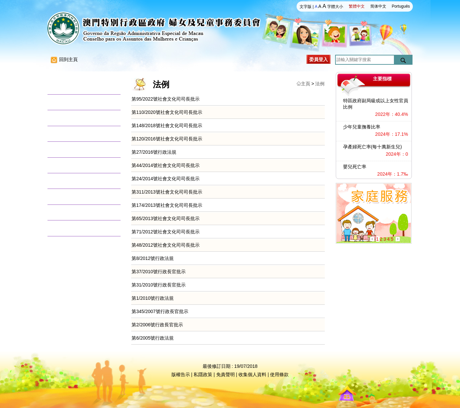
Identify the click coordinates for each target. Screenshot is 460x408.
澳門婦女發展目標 (73, 149)
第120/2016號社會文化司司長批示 (167, 138)
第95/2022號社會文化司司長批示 (166, 99)
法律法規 (63, 118)
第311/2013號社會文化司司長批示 (167, 192)
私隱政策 (203, 374)
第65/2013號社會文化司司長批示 (166, 218)
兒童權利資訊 (68, 165)
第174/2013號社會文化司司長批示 (167, 205)
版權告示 (180, 374)
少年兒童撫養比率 (361, 126)
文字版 (306, 6)
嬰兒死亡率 (354, 166)
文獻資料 (63, 196)
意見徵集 (63, 212)
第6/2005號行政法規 (153, 338)
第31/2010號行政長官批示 (159, 284)
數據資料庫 (65, 181)
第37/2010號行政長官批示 (159, 271)
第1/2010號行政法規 (153, 298)
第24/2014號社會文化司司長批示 (166, 178)
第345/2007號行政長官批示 (160, 311)
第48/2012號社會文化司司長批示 (166, 245)
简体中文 (378, 6)
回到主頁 (64, 59)
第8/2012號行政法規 (153, 258)
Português (401, 6)
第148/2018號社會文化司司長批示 (167, 125)
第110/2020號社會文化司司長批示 (167, 112)
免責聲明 (225, 374)
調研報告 (63, 133)
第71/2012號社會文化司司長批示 (166, 231)
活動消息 (63, 102)
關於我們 (63, 86)
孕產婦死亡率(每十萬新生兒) (372, 146)
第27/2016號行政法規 (154, 152)
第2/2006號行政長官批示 (157, 324)
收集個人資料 (252, 374)
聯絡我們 (63, 228)
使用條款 (279, 374)
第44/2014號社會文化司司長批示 (166, 165)
